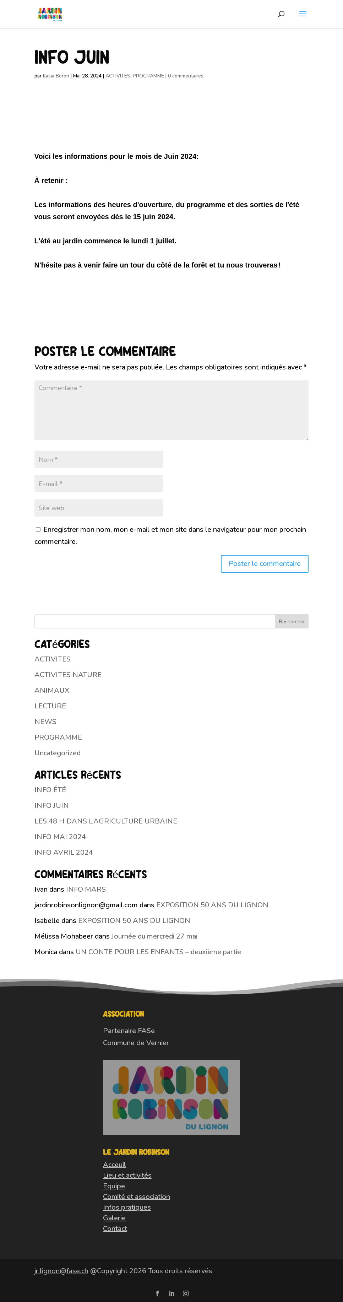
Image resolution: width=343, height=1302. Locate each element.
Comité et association (136, 1196)
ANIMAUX (51, 690)
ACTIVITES (117, 75)
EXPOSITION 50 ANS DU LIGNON (212, 905)
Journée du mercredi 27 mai (154, 936)
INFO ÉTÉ (50, 790)
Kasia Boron (56, 75)
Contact (115, 1228)
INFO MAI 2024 (60, 837)
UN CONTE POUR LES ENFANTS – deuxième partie (158, 952)
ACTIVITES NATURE (68, 675)
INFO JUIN (51, 805)
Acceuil (114, 1164)
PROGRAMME (148, 75)
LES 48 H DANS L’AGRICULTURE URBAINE (105, 821)
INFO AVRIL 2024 (63, 852)
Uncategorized (57, 753)
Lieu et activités (127, 1175)
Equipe (114, 1186)
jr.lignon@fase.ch (61, 1271)
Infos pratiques (127, 1207)
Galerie (114, 1218)
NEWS (45, 721)
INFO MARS (86, 889)
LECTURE (50, 706)
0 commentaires (185, 75)
